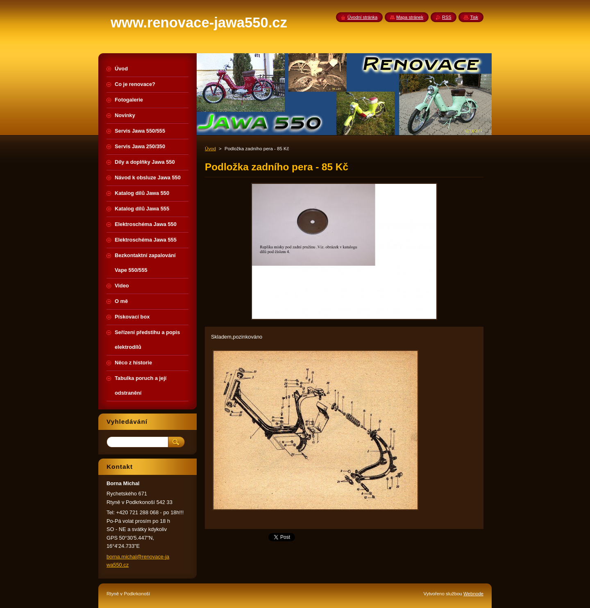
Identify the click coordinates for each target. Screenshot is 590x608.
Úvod (210, 148)
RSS (446, 17)
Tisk (474, 17)
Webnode (473, 593)
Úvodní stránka (362, 17)
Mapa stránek (409, 17)
